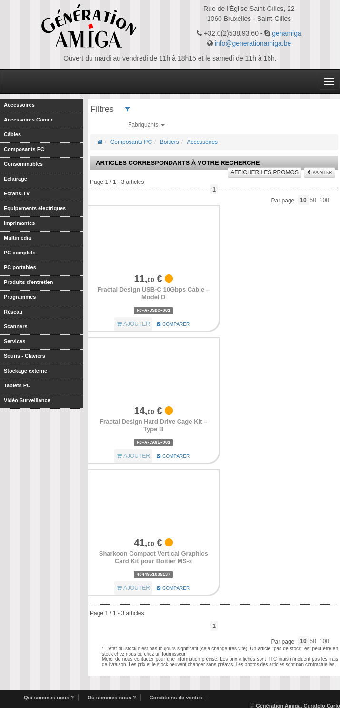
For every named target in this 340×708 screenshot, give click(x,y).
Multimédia (17, 237)
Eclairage (15, 178)
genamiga (286, 33)
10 (303, 200)
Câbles (12, 134)
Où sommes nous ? (111, 697)
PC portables (20, 267)
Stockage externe (25, 370)
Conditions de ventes (176, 697)
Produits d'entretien (28, 281)
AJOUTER (133, 324)
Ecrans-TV (17, 193)
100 (324, 200)
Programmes (20, 296)
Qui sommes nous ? (49, 697)
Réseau (13, 311)
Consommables (23, 163)
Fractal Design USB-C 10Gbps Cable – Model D (153, 293)
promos (264, 172)
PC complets (20, 252)
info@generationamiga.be (253, 43)
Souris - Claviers (24, 355)
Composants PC (24, 149)
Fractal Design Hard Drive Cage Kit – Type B (153, 425)
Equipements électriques (35, 208)
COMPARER (173, 324)
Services (14, 341)
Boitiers (169, 142)
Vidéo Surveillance (27, 400)
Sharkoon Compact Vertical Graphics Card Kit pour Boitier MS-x (153, 557)
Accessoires (19, 104)
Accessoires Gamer (28, 119)
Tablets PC (17, 385)
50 (313, 200)
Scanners (16, 326)
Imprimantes (19, 222)
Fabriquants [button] (146, 124)
